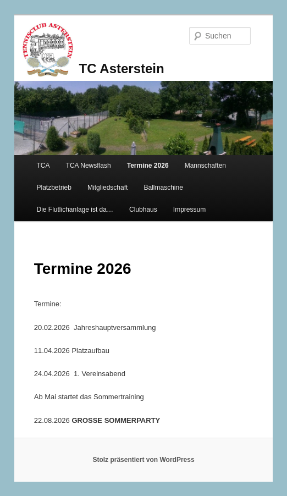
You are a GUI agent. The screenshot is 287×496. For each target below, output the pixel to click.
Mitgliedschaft (107, 187)
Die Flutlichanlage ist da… (75, 209)
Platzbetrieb (54, 187)
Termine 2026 (148, 165)
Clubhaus (143, 209)
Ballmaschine (163, 187)
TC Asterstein (121, 68)
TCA (43, 165)
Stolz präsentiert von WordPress (143, 460)
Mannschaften (205, 165)
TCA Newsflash (88, 165)
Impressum (189, 209)
